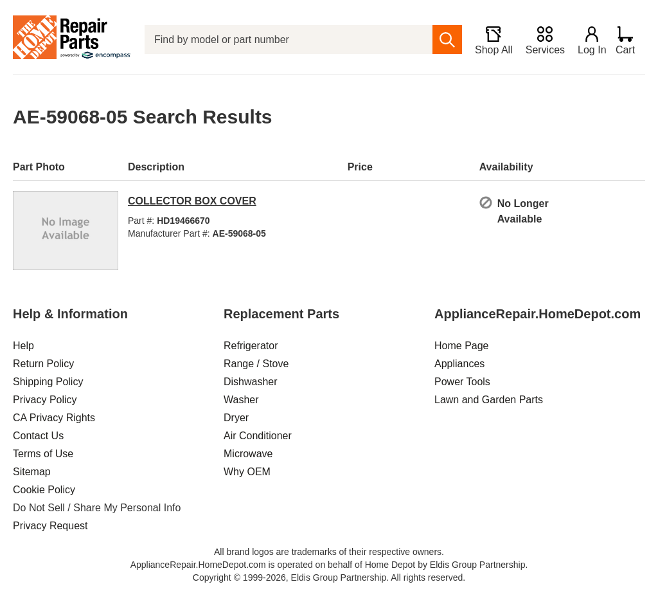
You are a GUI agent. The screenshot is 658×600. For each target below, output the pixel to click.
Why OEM (247, 471)
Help (23, 345)
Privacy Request (50, 525)
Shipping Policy (48, 381)
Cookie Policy (44, 489)
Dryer (236, 417)
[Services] (540, 40)
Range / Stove (256, 363)
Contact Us (38, 435)
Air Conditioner (258, 435)
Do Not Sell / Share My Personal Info (97, 507)
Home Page (461, 345)
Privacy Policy (45, 399)
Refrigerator (251, 345)
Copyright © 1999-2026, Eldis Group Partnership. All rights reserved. (329, 577)
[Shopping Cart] (630, 40)
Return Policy (43, 363)
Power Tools (462, 381)
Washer (241, 399)
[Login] (588, 40)
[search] (443, 39)
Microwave (248, 453)
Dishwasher (251, 381)
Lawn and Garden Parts (488, 399)
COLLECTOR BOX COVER (192, 200)
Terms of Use (43, 453)
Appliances (459, 363)
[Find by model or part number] (286, 39)
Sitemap (32, 471)
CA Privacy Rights (54, 417)
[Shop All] (489, 40)
